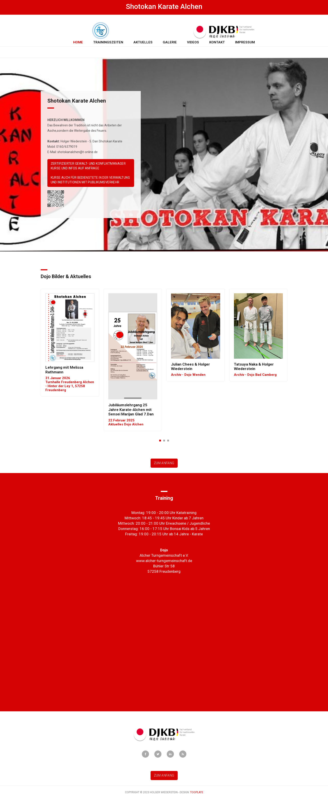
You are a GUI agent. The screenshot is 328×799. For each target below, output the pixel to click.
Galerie (170, 42)
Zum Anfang (164, 463)
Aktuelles (143, 42)
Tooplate (196, 792)
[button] (160, 440)
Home (79, 42)
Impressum (245, 42)
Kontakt (217, 42)
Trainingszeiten (108, 42)
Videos (193, 42)
